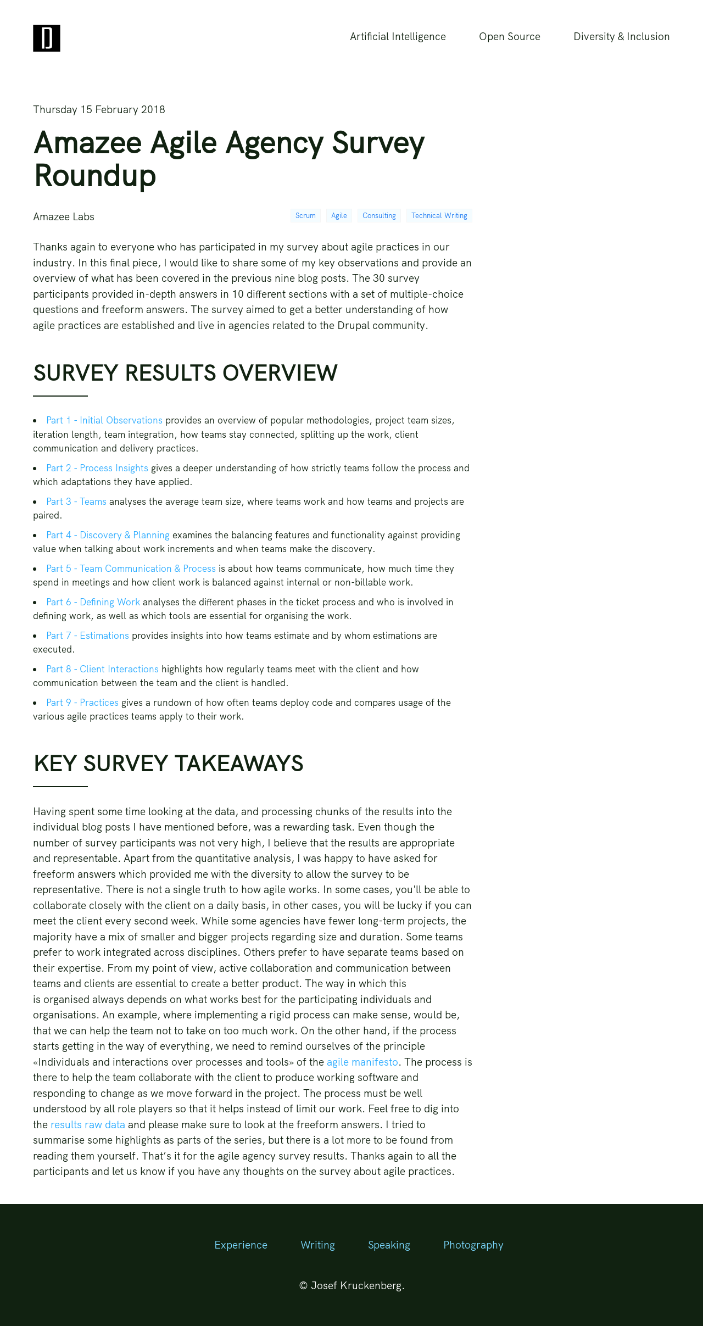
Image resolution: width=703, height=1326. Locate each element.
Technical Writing (439, 215)
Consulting (379, 215)
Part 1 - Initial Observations (104, 420)
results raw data (88, 1124)
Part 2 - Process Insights (97, 467)
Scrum (305, 215)
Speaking (389, 1244)
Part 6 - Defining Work (93, 602)
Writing (317, 1244)
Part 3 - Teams (76, 501)
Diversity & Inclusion (621, 36)
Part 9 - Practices (82, 702)
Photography (473, 1244)
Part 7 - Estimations (87, 635)
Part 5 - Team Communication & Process (131, 568)
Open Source (509, 36)
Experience (240, 1244)
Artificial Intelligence (398, 36)
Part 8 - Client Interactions (102, 669)
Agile (339, 215)
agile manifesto (362, 1061)
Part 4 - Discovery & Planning (108, 535)
